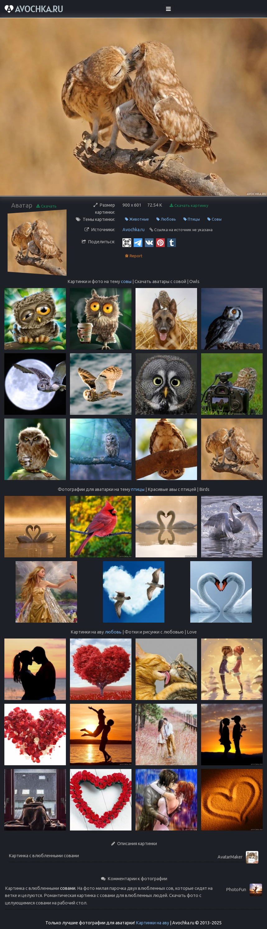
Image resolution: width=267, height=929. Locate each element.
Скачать (46, 206)
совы (126, 281)
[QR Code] (126, 242)
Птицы (191, 219)
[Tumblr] (171, 242)
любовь (113, 631)
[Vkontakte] (149, 242)
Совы (214, 219)
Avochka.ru (133, 229)
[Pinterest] (160, 242)
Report (133, 256)
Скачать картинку (189, 205)
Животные (137, 219)
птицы (138, 489)
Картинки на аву (152, 922)
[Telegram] (138, 242)
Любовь (166, 219)
